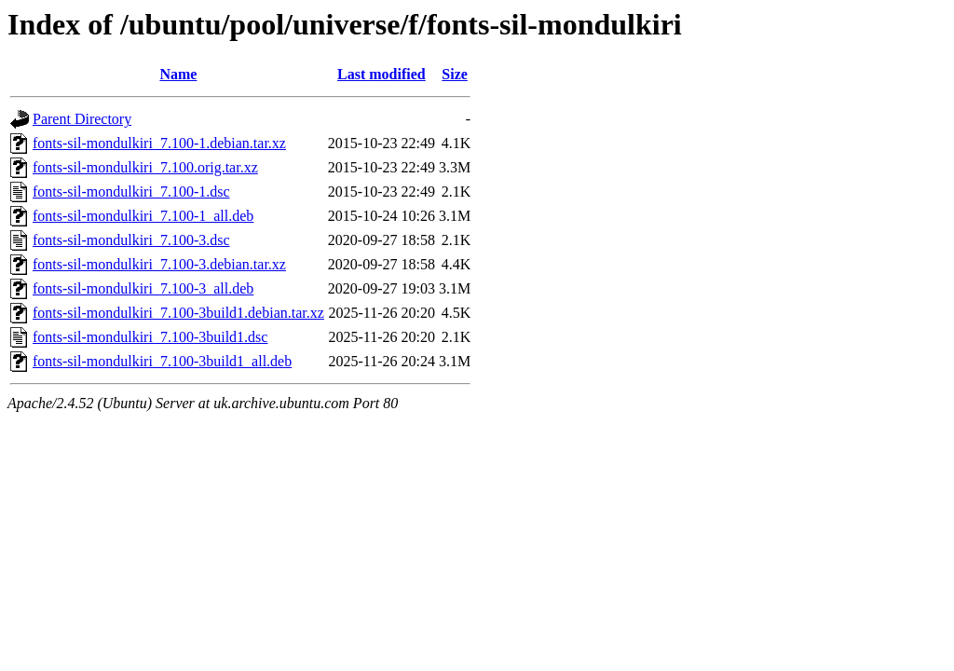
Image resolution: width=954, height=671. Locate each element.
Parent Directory (82, 119)
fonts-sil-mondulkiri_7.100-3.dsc (131, 240)
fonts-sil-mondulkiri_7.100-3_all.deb (143, 288)
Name (178, 74)
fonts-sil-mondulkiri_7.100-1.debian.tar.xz (159, 143)
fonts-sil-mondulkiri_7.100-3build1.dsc (150, 337)
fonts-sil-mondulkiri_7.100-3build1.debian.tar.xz (178, 313)
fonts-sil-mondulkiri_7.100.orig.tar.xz (145, 167)
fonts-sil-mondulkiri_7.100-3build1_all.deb (162, 361)
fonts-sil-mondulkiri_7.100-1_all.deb (143, 216)
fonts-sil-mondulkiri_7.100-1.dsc (131, 191)
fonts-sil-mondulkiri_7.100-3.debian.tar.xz (159, 264)
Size (455, 74)
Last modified (381, 74)
